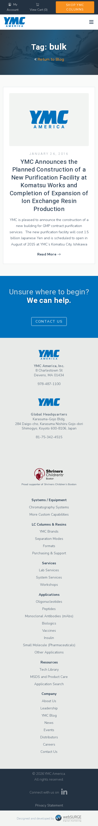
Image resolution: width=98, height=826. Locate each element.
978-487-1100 (49, 384)
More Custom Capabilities (49, 514)
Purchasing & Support (49, 553)
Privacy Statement (49, 805)
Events (49, 730)
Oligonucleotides (49, 601)
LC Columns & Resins (49, 524)
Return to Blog (49, 59)
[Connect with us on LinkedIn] (64, 793)
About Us (49, 701)
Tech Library (49, 669)
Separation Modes (49, 538)
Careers (49, 744)
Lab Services (49, 570)
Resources (49, 662)
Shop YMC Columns (75, 7)
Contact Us (49, 321)
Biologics (49, 623)
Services (49, 563)
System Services (49, 577)
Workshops (49, 584)
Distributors (49, 737)
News (49, 722)
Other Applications (49, 652)
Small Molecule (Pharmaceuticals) (49, 645)
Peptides (49, 609)
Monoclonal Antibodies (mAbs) (49, 616)
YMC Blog (49, 715)
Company (49, 694)
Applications (49, 595)
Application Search (49, 684)
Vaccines (49, 630)
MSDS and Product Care (49, 676)
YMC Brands (49, 531)
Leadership (49, 708)
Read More (49, 254)
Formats (49, 546)
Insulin (49, 637)
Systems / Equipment (49, 500)
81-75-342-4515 (49, 437)
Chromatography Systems (49, 507)
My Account (12, 7)
